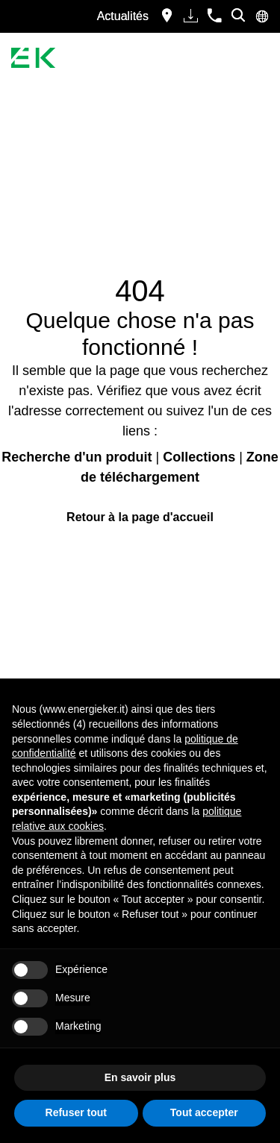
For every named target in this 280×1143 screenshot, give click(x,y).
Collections (199, 457)
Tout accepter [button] (204, 1112)
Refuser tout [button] (76, 1112)
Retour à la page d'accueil (140, 517)
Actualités (123, 16)
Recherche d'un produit (76, 457)
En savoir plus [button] (140, 1077)
